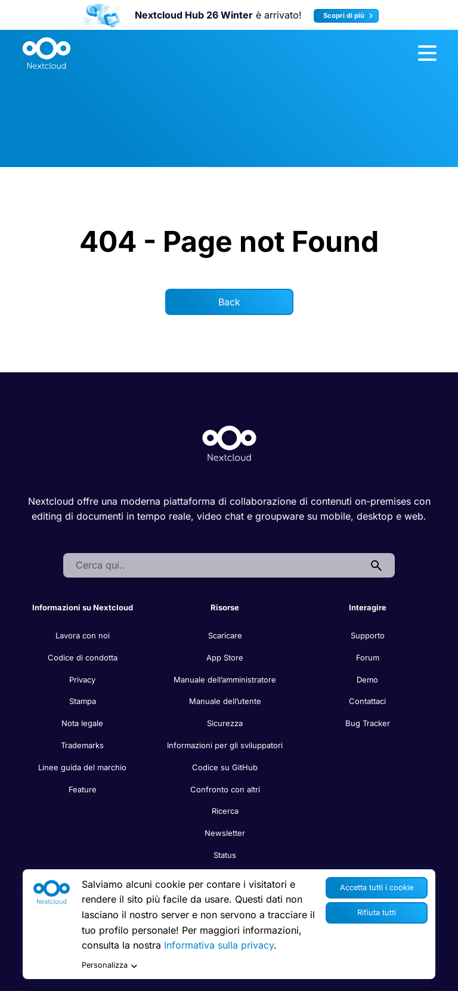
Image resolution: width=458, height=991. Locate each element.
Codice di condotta (82, 657)
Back (229, 302)
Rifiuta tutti (376, 912)
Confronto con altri (225, 789)
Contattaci (367, 701)
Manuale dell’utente (225, 701)
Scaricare (225, 635)
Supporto (368, 635)
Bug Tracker (367, 723)
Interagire (367, 607)
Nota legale (82, 723)
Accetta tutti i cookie (376, 887)
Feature (83, 789)
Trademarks (82, 745)
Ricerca (225, 811)
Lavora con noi (82, 635)
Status (224, 855)
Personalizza (109, 966)
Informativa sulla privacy (219, 945)
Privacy (82, 679)
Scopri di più (349, 16)
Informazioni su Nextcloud (82, 607)
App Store (224, 657)
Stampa (82, 701)
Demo (367, 679)
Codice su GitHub (225, 767)
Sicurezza (225, 723)
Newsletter (225, 833)
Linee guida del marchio (82, 767)
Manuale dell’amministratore (225, 679)
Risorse (225, 607)
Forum (367, 657)
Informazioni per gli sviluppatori (225, 745)
